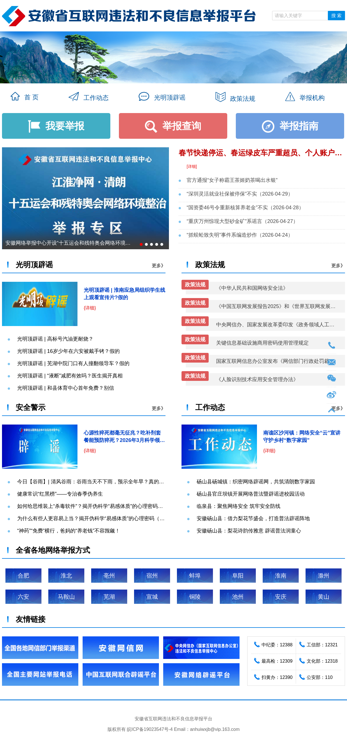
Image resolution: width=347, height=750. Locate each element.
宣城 (152, 597)
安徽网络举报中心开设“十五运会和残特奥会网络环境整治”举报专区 (69, 243)
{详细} (90, 307)
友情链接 (30, 619)
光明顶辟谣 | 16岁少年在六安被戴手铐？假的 (68, 351)
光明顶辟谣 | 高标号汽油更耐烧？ (55, 339)
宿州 (152, 575)
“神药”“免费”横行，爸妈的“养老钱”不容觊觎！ (68, 531)
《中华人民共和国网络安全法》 (252, 288)
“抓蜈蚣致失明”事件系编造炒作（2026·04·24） (240, 235)
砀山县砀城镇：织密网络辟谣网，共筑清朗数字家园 (256, 481)
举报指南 (290, 125)
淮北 (66, 575)
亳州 (109, 575)
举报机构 (305, 97)
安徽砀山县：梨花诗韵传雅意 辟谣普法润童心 (249, 531)
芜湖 (109, 597)
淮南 (280, 575)
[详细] (192, 166)
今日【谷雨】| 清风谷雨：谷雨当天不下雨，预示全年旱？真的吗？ (93, 481)
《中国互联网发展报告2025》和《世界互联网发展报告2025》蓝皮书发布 (276, 306)
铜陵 (195, 597)
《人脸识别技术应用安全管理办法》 (257, 379)
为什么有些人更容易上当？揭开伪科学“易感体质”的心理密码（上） (93, 518)
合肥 (23, 575)
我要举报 (56, 125)
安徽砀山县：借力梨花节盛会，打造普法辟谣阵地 (253, 518)
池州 (238, 597)
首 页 (25, 97)
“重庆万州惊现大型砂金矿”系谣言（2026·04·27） (242, 221)
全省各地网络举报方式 (53, 550)
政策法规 (235, 97)
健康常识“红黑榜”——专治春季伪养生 (60, 494)
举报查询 (173, 125)
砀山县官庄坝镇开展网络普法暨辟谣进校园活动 (251, 494)
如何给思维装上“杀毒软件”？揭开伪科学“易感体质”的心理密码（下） (95, 506)
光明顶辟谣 (162, 97)
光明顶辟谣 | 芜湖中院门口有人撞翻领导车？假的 (73, 363)
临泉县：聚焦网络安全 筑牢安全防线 (238, 506)
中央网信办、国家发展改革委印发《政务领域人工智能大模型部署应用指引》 (276, 324)
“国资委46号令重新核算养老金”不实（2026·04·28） (245, 207)
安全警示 (30, 407)
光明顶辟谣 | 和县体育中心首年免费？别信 (65, 388)
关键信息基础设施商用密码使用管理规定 (262, 343)
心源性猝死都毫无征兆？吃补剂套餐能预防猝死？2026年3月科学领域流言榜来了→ (124, 440)
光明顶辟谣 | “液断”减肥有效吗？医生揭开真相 (70, 376)
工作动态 (89, 97)
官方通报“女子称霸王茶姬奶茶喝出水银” (232, 180)
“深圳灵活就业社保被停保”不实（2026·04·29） (240, 194)
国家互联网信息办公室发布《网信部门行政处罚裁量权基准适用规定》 (276, 361)
